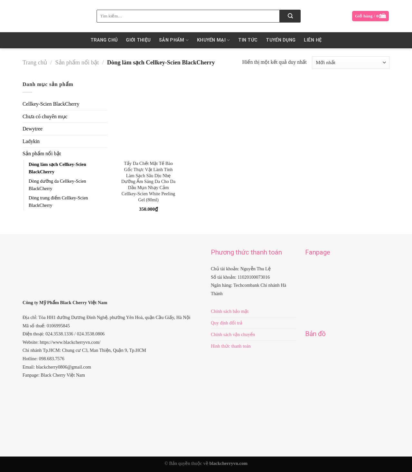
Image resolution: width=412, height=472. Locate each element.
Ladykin (31, 141)
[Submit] (290, 16)
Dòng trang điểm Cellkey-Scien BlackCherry (58, 201)
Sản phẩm (174, 40)
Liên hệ (313, 40)
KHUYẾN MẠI (213, 40)
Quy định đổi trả (226, 322)
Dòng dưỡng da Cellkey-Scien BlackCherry (57, 184)
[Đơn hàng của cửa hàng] (350, 62)
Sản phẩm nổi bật (77, 62)
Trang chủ (104, 40)
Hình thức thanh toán (231, 346)
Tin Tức (248, 40)
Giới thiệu (138, 40)
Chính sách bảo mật (229, 311)
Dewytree (32, 128)
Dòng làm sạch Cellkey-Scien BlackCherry (57, 168)
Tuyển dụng (280, 40)
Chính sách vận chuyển (233, 334)
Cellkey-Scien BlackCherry (51, 104)
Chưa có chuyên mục (45, 116)
